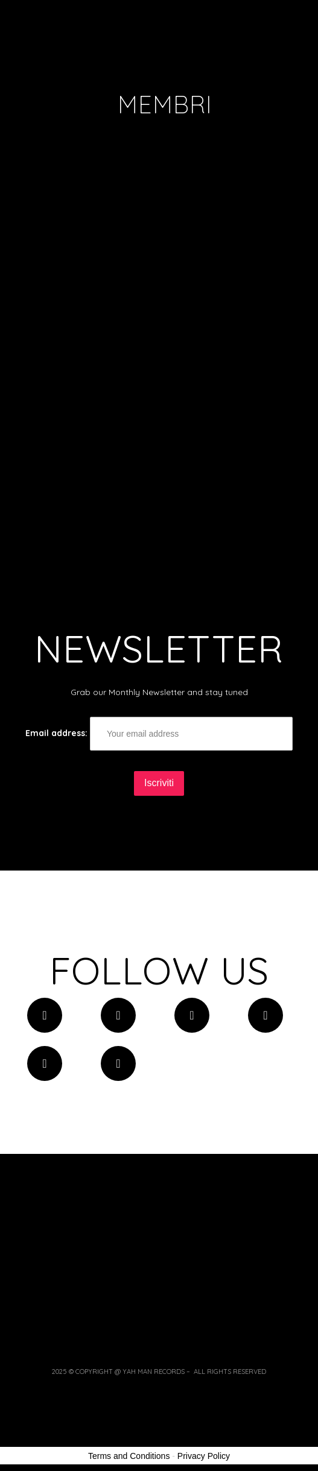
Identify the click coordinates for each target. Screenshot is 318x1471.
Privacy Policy (203, 1456)
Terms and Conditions (129, 1456)
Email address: (159, 734)
